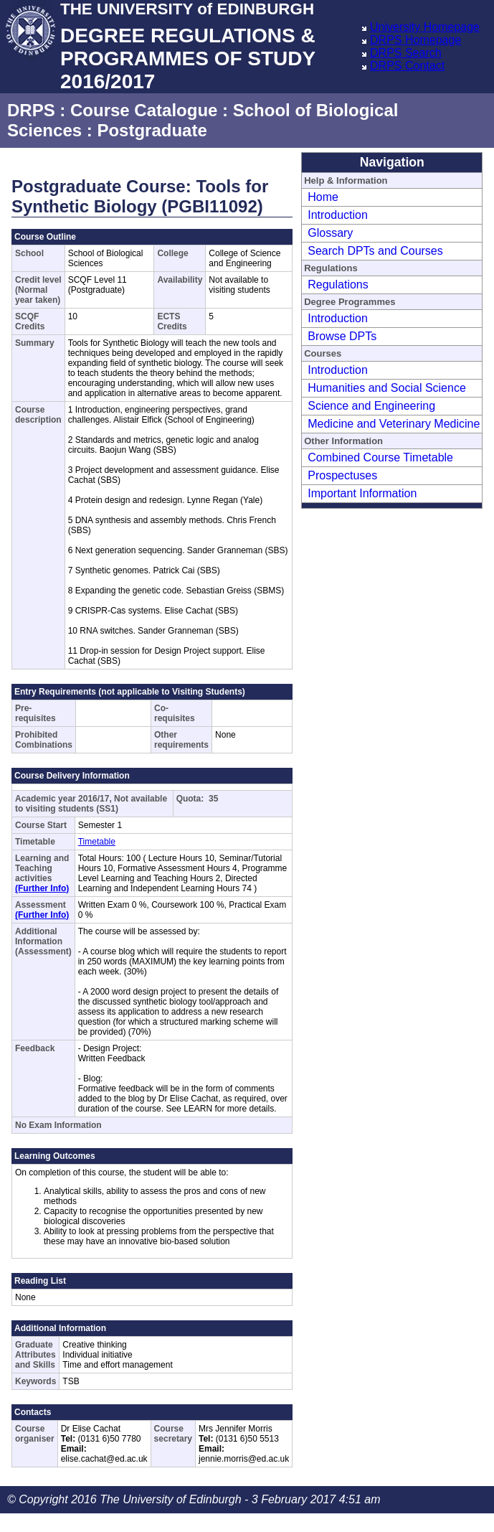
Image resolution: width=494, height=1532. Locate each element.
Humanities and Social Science (387, 388)
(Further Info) (42, 888)
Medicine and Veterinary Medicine (394, 424)
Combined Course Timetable (380, 457)
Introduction (338, 215)
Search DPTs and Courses (375, 251)
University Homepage (425, 27)
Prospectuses (342, 475)
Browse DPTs (342, 336)
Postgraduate (151, 130)
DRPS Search (406, 53)
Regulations (338, 284)
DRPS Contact (407, 66)
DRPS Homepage (415, 40)
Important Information (362, 493)
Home (323, 197)
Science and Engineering (371, 406)
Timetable (96, 842)
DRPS (31, 110)
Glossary (330, 233)
